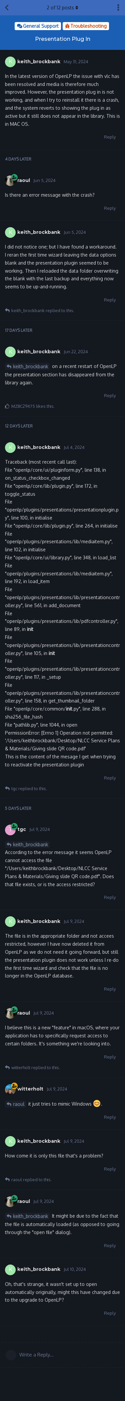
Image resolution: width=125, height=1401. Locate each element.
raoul (18, 1104)
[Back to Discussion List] (6, 7)
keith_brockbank (30, 366)
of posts (62, 7)
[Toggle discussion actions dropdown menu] (118, 7)
